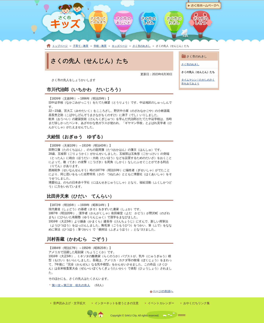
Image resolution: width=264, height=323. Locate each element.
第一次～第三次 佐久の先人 (71, 285)
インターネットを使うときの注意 (117, 303)
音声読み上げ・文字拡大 (69, 303)
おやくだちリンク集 (196, 303)
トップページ (60, 45)
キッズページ (119, 45)
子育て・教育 (80, 45)
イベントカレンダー (161, 303)
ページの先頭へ (163, 291)
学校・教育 (100, 45)
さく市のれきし (142, 45)
